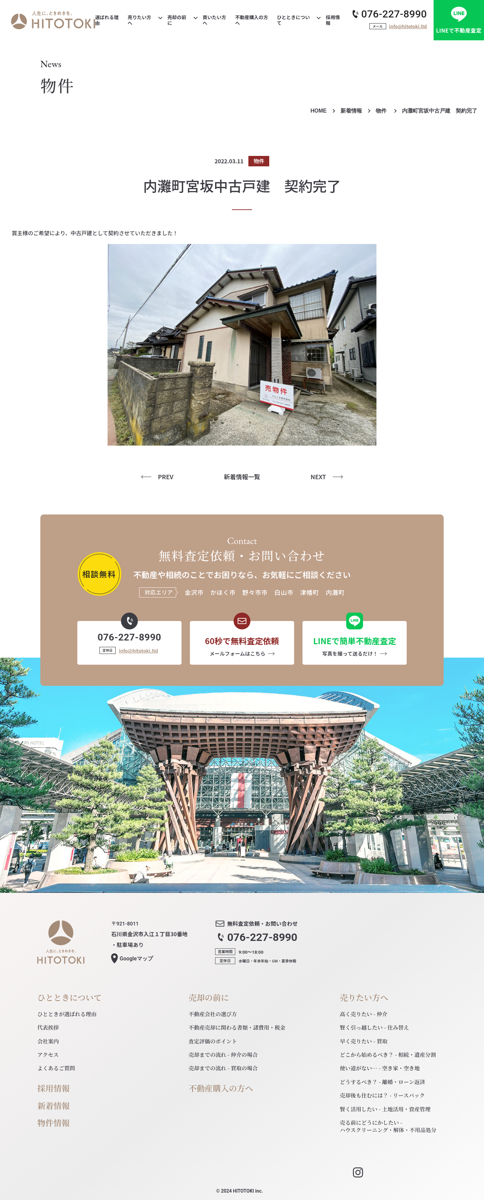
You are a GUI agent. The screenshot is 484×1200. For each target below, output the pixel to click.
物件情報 (53, 1123)
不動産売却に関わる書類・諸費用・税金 (237, 1027)
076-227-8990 (394, 14)
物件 (382, 111)
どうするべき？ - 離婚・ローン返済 (382, 1082)
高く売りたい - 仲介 (364, 1014)
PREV (165, 476)
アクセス (48, 1055)
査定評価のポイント (213, 1041)
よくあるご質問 (56, 1068)
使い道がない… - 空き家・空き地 (380, 1068)
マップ (136, 958)
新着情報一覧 (242, 476)
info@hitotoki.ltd (408, 26)
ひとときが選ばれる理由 (66, 1014)
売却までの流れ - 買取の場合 (223, 1068)
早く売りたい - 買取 (364, 1041)
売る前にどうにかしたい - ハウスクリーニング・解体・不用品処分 (388, 1126)
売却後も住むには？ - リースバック (382, 1095)
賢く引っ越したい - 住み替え (374, 1027)
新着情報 (351, 111)
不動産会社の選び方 (213, 1014)
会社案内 (48, 1041)
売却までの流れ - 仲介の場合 (223, 1055)
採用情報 (53, 1088)
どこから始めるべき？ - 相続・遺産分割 (388, 1055)
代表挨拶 (48, 1027)
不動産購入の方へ (221, 1088)
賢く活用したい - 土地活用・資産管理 (385, 1109)
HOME (319, 111)
